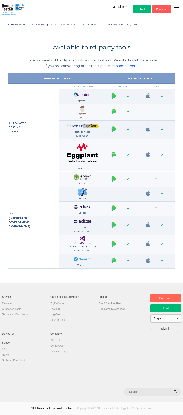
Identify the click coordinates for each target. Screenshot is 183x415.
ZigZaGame (57, 303)
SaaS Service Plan (110, 303)
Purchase (161, 9)
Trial (142, 9)
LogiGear (55, 314)
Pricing (103, 296)
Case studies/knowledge (64, 296)
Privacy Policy (58, 351)
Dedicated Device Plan (112, 308)
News (5, 354)
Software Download (13, 360)
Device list (8, 333)
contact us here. (125, 66)
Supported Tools (11, 308)
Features (7, 303)
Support (6, 342)
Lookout (55, 308)
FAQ (4, 349)
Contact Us (56, 345)
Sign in (122, 6)
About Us (55, 340)
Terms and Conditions (15, 314)
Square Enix (57, 319)
